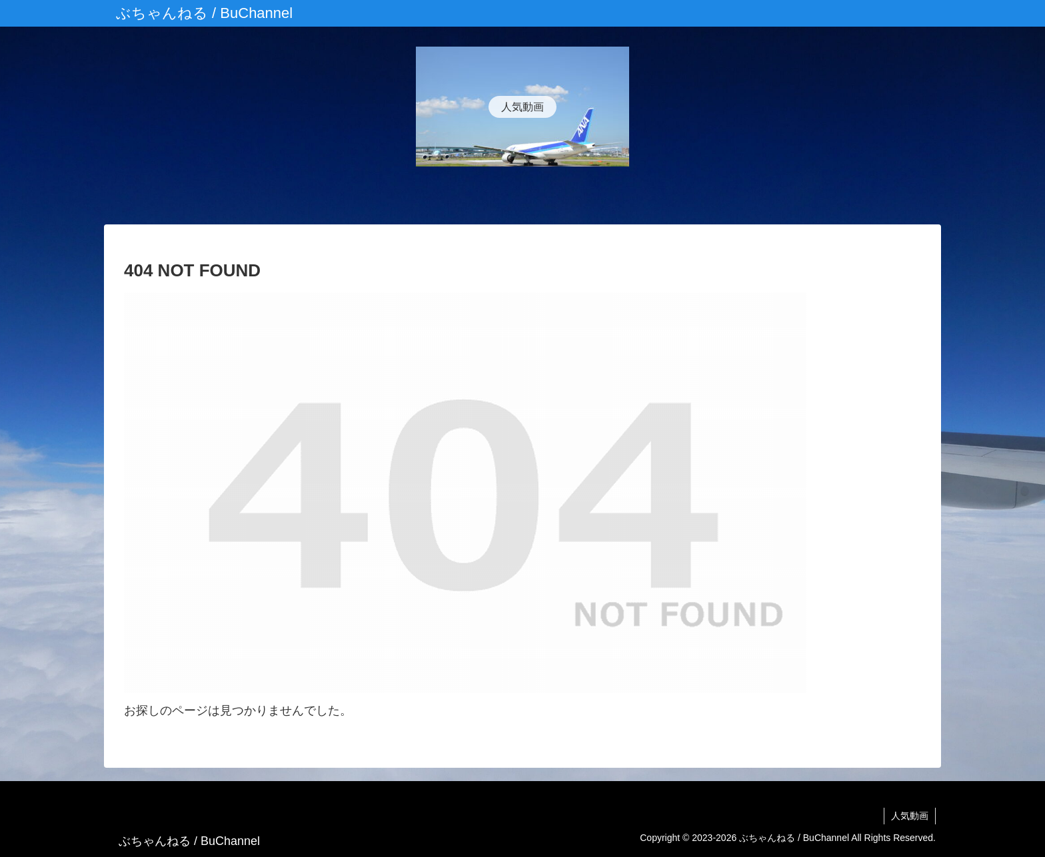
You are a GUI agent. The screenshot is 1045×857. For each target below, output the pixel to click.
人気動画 (909, 815)
